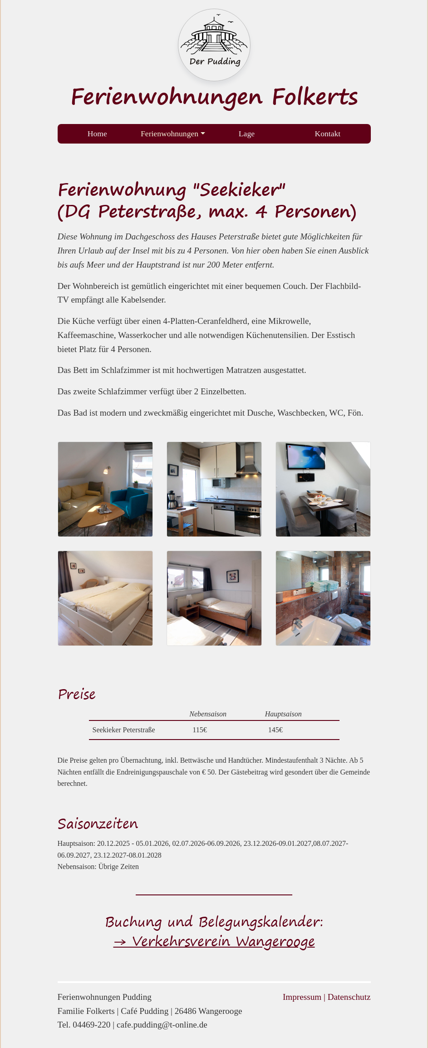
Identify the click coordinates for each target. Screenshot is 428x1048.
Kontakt (328, 133)
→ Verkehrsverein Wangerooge (214, 940)
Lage (247, 133)
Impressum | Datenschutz (327, 997)
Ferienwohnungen (169, 133)
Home (97, 133)
